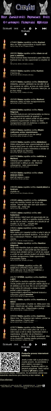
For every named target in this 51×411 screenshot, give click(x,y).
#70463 (13, 42)
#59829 (13, 71)
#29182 (13, 316)
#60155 (13, 53)
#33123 (13, 266)
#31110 (13, 299)
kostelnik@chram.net (29, 385)
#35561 (13, 213)
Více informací (6, 380)
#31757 (13, 277)
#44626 (13, 142)
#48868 (13, 110)
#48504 (13, 130)
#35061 (13, 243)
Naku (5, 385)
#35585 (13, 200)
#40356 (13, 173)
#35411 (13, 228)
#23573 (13, 327)
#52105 (13, 99)
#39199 (13, 187)
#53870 (13, 82)
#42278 (13, 156)
